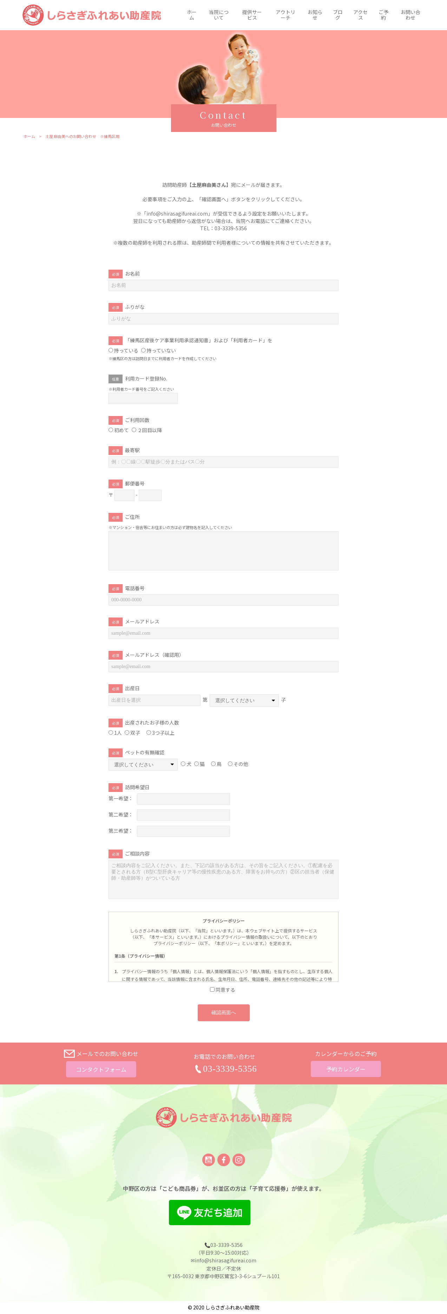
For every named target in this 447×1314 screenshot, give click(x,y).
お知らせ (315, 15)
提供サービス (252, 15)
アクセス (360, 15)
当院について (219, 15)
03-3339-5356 (230, 1069)
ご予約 (383, 15)
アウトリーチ (285, 15)
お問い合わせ (410, 15)
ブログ (338, 15)
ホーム (192, 15)
